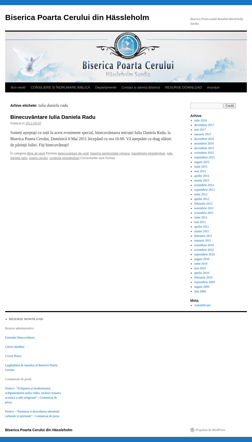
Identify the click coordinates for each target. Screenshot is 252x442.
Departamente (105, 87)
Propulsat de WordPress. (210, 430)
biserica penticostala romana (110, 153)
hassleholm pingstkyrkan (148, 153)
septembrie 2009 (204, 282)
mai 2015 (200, 171)
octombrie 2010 (204, 250)
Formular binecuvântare (20, 337)
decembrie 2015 (204, 148)
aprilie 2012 (201, 199)
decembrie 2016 (204, 139)
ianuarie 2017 (202, 134)
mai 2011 (200, 222)
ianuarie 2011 (202, 240)
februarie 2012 (203, 203)
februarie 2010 (203, 277)
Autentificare (202, 305)
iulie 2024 (200, 120)
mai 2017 (200, 129)
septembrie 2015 (204, 157)
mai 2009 (200, 291)
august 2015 (201, 162)
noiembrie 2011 (204, 208)
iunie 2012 (201, 194)
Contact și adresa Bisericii (141, 87)
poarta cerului (38, 158)
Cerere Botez (13, 356)
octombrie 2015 (204, 153)
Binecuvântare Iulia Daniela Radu (52, 117)
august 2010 (201, 259)
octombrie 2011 (204, 213)
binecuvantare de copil (73, 153)
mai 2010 (200, 268)
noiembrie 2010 (204, 245)
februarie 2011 (203, 236)
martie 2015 (201, 180)
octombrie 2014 (204, 185)
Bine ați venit (36, 153)
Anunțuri (213, 87)
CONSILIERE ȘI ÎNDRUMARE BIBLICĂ (60, 87)
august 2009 (201, 287)
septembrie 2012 (204, 189)
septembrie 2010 (204, 254)
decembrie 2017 (204, 125)
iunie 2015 (201, 166)
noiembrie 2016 (204, 143)
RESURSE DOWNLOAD (183, 87)
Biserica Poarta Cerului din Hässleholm (77, 17)
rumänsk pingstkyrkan (64, 158)
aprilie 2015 (201, 176)
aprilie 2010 (201, 273)
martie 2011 (201, 231)
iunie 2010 (201, 263)
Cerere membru (14, 347)
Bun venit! (18, 87)
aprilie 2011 (201, 226)
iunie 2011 (201, 217)
